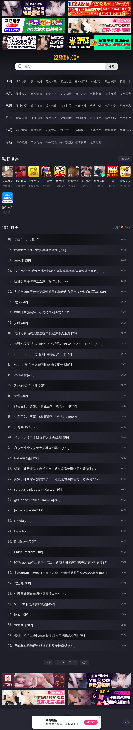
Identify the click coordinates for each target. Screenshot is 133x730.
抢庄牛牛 (125, 81)
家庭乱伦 (36, 130)
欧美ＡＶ (51, 93)
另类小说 (95, 130)
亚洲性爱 (21, 106)
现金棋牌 (110, 81)
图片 (8, 117)
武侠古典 (66, 130)
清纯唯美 (95, 118)
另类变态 (125, 106)
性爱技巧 (125, 130)
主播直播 (110, 93)
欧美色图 (51, 118)
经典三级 (95, 106)
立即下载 (91, 722)
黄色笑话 (110, 130)
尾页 (84, 662)
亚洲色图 (36, 118)
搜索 (111, 66)
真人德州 (36, 81)
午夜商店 (36, 142)
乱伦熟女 (110, 106)
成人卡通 (51, 106)
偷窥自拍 (21, 118)
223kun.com (66, 57)
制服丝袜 (80, 106)
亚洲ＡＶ (21, 93)
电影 (8, 105)
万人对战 (51, 81)
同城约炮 (21, 142)
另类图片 (125, 118)
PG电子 (21, 81)
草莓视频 (51, 142)
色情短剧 (95, 142)
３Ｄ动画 (66, 93)
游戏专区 (66, 81)
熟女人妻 (80, 93)
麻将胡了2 (80, 81)
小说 (8, 130)
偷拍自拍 (36, 106)
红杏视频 (80, 142)
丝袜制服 (95, 93)
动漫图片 (66, 118)
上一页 (60, 662)
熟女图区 (110, 118)
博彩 (8, 81)
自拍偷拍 (36, 93)
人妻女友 (51, 130)
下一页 (72, 662)
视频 (8, 93)
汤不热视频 (66, 142)
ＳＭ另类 (125, 93)
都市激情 (21, 130)
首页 (48, 662)
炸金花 (95, 81)
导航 (8, 142)
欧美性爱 (66, 106)
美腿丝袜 (80, 118)
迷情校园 (80, 130)
